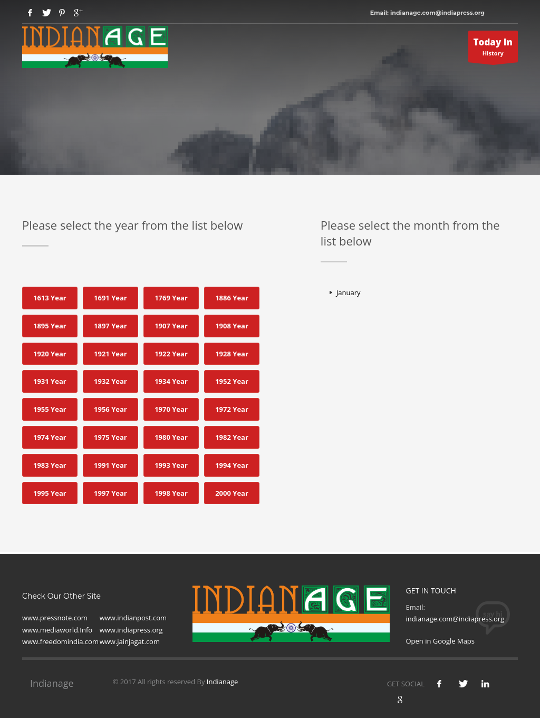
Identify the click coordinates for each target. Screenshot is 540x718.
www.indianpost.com (133, 617)
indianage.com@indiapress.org (455, 618)
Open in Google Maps (440, 641)
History (493, 49)
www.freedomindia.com (60, 641)
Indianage (222, 681)
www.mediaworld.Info (57, 630)
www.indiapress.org (131, 630)
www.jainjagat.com (130, 641)
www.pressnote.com (55, 617)
